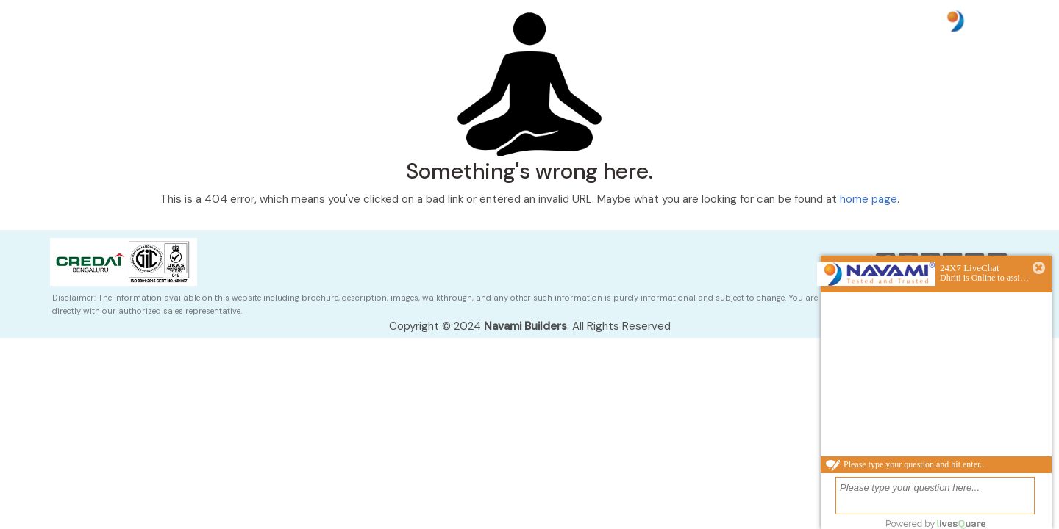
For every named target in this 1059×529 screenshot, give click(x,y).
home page (868, 199)
